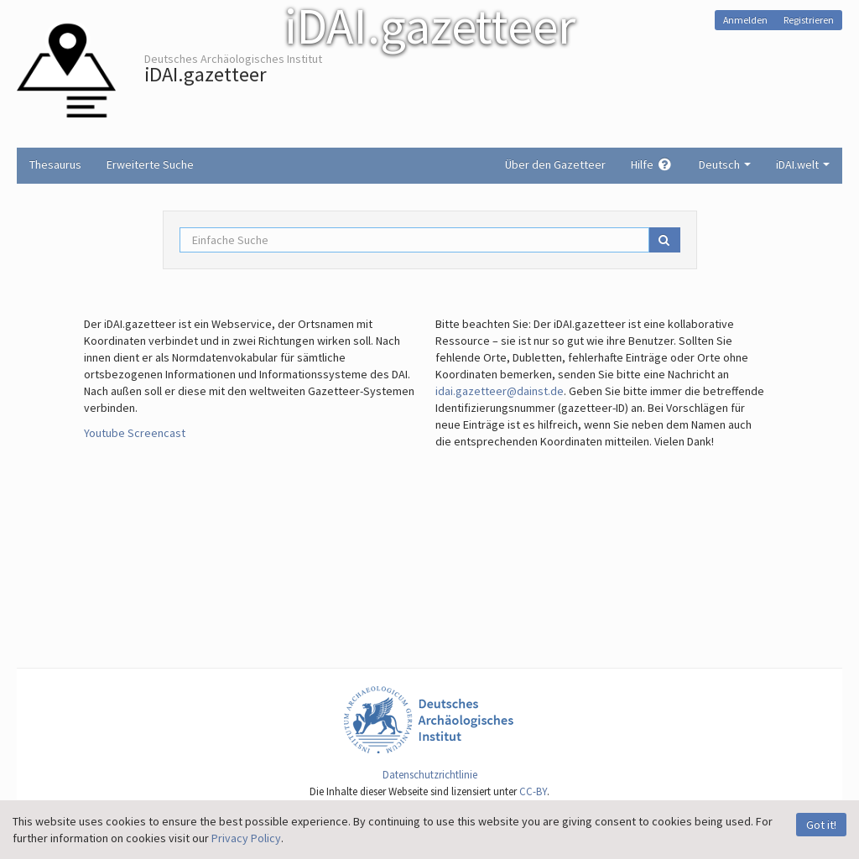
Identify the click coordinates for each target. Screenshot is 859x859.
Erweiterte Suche (150, 164)
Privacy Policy (246, 838)
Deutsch (725, 164)
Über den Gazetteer (555, 164)
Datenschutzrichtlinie (430, 775)
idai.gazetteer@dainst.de (499, 390)
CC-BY (533, 791)
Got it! (821, 824)
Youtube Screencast (134, 432)
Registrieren (809, 19)
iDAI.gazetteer (205, 74)
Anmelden (745, 19)
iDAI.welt (803, 164)
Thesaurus (55, 164)
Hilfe (652, 164)
